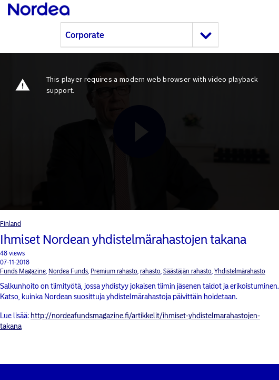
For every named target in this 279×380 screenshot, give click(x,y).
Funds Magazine (23, 271)
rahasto (150, 271)
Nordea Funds (68, 271)
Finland (10, 223)
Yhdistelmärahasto (239, 271)
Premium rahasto (114, 271)
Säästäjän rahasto (187, 271)
